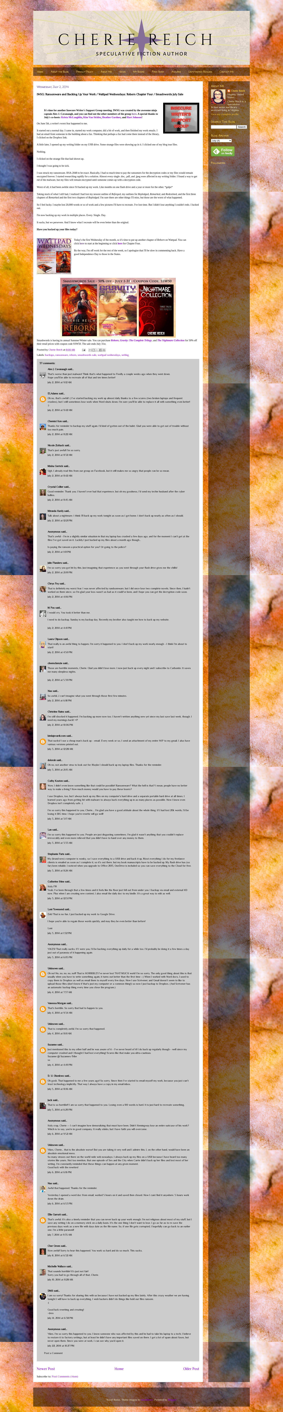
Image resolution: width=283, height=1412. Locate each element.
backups (49, 354)
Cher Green (54, 1245)
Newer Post (46, 1369)
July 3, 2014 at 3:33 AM (60, 842)
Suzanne (52, 1044)
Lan (50, 829)
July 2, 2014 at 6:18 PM (60, 700)
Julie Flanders (55, 562)
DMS (50, 1290)
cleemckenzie (55, 663)
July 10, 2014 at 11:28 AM (60, 1279)
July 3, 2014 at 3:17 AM (59, 818)
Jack (50, 1100)
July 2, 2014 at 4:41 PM (60, 627)
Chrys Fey (53, 583)
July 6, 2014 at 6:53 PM (60, 1203)
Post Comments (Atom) (65, 1376)
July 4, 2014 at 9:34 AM (60, 1012)
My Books (138, 71)
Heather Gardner (111, 117)
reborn (72, 354)
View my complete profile (225, 114)
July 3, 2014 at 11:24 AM (60, 870)
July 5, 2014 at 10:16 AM (60, 1089)
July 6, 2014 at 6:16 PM (60, 1172)
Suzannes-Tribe (68, 1056)
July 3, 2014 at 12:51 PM (60, 898)
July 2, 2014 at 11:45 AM (60, 499)
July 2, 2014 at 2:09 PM (60, 572)
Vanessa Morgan (57, 1003)
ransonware (61, 354)
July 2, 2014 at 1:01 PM (59, 551)
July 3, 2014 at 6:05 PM (60, 957)
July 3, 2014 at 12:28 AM (60, 749)
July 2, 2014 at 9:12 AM (60, 382)
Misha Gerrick (55, 466)
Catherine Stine (56, 881)
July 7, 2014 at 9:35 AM (60, 1234)
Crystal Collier (55, 486)
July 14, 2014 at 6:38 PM (60, 1318)
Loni (50, 928)
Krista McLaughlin (71, 117)
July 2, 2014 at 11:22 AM (60, 434)
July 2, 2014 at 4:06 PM (60, 596)
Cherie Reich (238, 90)
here (134, 114)
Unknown (53, 968)
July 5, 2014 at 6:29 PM (60, 1109)
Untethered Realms (200, 71)
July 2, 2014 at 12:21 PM (60, 520)
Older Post (191, 1369)
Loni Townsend (56, 909)
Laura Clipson (55, 639)
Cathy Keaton (55, 780)
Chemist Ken (55, 421)
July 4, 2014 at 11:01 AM (60, 1033)
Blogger (172, 1399)
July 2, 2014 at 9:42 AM (60, 410)
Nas (50, 691)
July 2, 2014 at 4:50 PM (60, 652)
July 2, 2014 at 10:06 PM (60, 724)
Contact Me (227, 71)
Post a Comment (53, 1353)
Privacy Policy (84, 71)
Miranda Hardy (56, 511)
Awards (176, 71)
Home (40, 71)
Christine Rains (56, 711)
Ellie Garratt (54, 1214)
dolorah (52, 760)
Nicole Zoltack (56, 445)
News (122, 71)
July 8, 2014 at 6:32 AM (60, 1255)
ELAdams (53, 393)
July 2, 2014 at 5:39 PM (60, 680)
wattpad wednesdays (109, 354)
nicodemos (147, 1399)
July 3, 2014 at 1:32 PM (60, 933)
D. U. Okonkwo (56, 1075)
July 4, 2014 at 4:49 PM (60, 1064)
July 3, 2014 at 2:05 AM (60, 769)
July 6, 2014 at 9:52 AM (60, 1133)
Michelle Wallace (57, 1266)
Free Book (158, 71)
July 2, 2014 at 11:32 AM (60, 454)
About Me (106, 71)
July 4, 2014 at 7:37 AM (60, 992)
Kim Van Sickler (92, 117)
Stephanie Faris (56, 854)
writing (125, 354)
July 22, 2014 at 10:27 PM (61, 1345)
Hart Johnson (134, 117)
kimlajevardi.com (57, 735)
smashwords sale (87, 354)
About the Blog (60, 71)
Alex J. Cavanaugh (57, 369)
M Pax (51, 607)
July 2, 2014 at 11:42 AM (60, 475)
